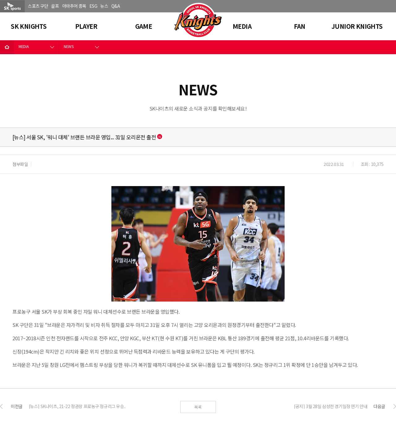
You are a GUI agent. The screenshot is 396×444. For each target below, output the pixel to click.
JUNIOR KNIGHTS (357, 26)
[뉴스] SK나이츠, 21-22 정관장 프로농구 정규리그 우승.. (77, 406)
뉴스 (104, 6)
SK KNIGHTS (28, 26)
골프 (55, 6)
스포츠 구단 (38, 6)
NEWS (69, 46)
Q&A (115, 6)
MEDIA (242, 26)
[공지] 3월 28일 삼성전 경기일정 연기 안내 (330, 406)
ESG (93, 6)
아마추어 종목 (74, 6)
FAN (299, 26)
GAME (143, 26)
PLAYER (86, 26)
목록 (197, 407)
